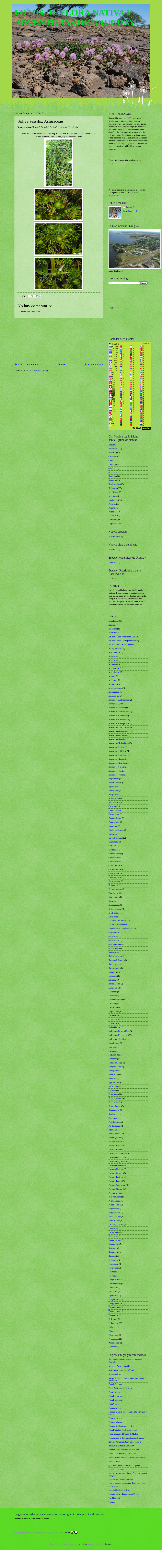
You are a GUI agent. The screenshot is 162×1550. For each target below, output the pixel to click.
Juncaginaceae (114, 984)
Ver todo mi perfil (130, 211)
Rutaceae (112, 1256)
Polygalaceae (113, 1205)
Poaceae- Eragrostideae (117, 1161)
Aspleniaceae (113, 696)
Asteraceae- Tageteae (116, 771)
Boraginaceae (113, 794)
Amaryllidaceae (114, 648)
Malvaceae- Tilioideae (117, 1039)
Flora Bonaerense (115, 1396)
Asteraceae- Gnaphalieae (118, 731)
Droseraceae (113, 885)
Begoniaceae (113, 779)
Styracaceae (113, 1295)
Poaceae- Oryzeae (115, 1173)
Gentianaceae (113, 933)
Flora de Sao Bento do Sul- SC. (121, 1426)
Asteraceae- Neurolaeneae (118, 763)
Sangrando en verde (116, 1469)
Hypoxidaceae (114, 968)
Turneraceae (113, 1315)
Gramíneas (112, 472)
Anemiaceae (113, 656)
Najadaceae (113, 1086)
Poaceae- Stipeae (115, 1189)
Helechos (112, 480)
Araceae (111, 676)
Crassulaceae (113, 865)
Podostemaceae (114, 1197)
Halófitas (112, 476)
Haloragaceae (113, 952)
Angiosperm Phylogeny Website (121, 1370)
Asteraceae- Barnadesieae (118, 712)
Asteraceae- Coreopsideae (118, 723)
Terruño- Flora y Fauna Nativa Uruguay (124, 1494)
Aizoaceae (112, 629)
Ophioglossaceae (115, 1098)
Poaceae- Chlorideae (116, 1153)
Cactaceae (112, 806)
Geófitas (111, 468)
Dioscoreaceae (114, 881)
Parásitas (112, 508)
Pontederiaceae (114, 1216)
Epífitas (111, 464)
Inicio (61, 364)
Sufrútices (112, 520)
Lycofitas (112, 496)
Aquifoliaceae (114, 672)
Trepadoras (112, 524)
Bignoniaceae (113, 787)
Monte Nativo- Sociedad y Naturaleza (123, 1450)
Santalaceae (113, 1268)
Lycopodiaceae (114, 1019)
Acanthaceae (113, 621)
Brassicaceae (113, 798)
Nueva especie (114, 537)
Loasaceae (112, 1008)
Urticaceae (112, 1319)
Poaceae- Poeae (114, 1181)
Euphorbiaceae (114, 917)
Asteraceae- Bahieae (116, 708)
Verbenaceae (113, 1323)
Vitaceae (111, 1331)
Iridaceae (112, 972)
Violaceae (112, 1327)
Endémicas (112, 562)
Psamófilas (112, 512)
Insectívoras (113, 492)
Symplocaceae (114, 1299)
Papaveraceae (113, 1118)
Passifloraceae (114, 1122)
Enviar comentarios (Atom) (37, 371)
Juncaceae (112, 980)
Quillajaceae (113, 1236)
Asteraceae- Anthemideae (118, 700)
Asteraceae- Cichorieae (117, 720)
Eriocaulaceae (114, 905)
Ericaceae (112, 901)
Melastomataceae (115, 1055)
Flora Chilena (113, 1404)
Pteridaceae (113, 1232)
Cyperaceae (113, 873)
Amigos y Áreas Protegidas (119, 1366)
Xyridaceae (113, 1347)
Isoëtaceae (112, 976)
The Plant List (114, 1498)
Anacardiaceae (114, 652)
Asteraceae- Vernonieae (117, 775)
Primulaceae (113, 1228)
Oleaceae (112, 1090)
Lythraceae (112, 1023)
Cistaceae (112, 846)
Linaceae (112, 1003)
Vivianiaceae (113, 1339)
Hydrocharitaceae (115, 956)
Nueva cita (112, 549)
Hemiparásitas (114, 484)
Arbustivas (112, 449)
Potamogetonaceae (115, 1224)
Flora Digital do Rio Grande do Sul (122, 1430)
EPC (110, 578)
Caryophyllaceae (115, 838)
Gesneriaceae (113, 940)
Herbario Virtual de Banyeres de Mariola (124, 1442)
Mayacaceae (113, 1051)
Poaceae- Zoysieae (115, 1193)
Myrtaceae (112, 1082)
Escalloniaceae (114, 913)
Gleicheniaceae (114, 944)
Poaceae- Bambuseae (116, 1146)
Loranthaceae (113, 1015)
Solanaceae (112, 1291)
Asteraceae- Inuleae (116, 747)
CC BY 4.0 (69, 1532)
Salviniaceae (113, 1264)
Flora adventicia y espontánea (120, 929)
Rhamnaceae (113, 1244)
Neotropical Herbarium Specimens (122, 1454)
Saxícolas (112, 516)
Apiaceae (112, 664)
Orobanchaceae (114, 1106)
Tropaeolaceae (114, 1311)
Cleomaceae (113, 850)
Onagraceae (113, 1094)
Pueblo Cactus (114, 1462)
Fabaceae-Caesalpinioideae (119, 921)
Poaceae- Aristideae (116, 1142)
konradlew (83, 1544)
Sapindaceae (113, 1272)
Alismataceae (113, 633)
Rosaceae (112, 1248)
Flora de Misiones (115, 1422)
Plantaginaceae (114, 1134)
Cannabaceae (113, 822)
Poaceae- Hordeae (115, 1165)
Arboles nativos (114, 1374)
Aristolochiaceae (115, 688)
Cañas (110, 461)
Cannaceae (112, 826)
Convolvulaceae (114, 861)
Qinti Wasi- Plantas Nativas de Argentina (124, 1465)
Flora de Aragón (115, 1408)
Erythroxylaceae (115, 909)
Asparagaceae (114, 692)
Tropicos (112, 1502)
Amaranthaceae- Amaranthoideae (121, 637)
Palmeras (112, 504)
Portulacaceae (114, 1221)
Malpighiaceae (114, 1027)
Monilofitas (113, 500)
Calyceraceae (113, 814)
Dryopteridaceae (115, 889)
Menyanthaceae (114, 1067)
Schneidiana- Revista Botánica (120, 1480)
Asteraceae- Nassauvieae (118, 759)
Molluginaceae (114, 1071)
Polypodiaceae (114, 1213)
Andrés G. (130, 207)
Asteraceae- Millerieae (117, 751)
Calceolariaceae (114, 810)
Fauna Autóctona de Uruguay (120, 1388)
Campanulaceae (114, 818)
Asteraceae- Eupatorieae (118, 727)
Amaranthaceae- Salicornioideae (121, 645)
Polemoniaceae (114, 1201)
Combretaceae (114, 854)
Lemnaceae (113, 996)
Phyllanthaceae (114, 1126)
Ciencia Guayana (115, 1384)
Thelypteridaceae (115, 1303)
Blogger (108, 1544)
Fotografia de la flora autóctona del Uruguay (126, 1438)
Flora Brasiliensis (115, 1400)
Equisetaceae (113, 897)
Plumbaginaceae (115, 1138)
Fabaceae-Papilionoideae (118, 925)
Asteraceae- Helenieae (117, 739)
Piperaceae (112, 1130)
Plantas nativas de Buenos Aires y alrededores (126, 1458)
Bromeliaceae (113, 802)
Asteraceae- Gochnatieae (118, 735)
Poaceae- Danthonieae (117, 1157)
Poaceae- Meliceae (116, 1169)
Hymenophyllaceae (116, 960)
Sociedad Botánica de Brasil (119, 1490)
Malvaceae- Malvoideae (118, 1035)
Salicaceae (112, 1260)
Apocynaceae (113, 668)
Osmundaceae (114, 1110)
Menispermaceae (115, 1063)
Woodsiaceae (113, 1343)
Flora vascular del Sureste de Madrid (123, 1434)
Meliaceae (112, 1059)
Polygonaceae (114, 1209)
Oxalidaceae (113, 1114)
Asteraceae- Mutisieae (117, 755)
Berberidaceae (114, 783)
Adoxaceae (112, 625)
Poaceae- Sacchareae (116, 1185)
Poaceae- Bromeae (115, 1149)
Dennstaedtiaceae (115, 877)
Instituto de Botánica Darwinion (121, 1446)
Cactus (111, 456)
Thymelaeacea (114, 1307)
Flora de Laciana (115, 1418)
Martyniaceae (113, 1047)
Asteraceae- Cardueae (117, 716)
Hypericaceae (113, 964)
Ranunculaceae (114, 1240)
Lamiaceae (112, 988)
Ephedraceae (113, 893)
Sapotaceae (112, 1276)
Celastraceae (113, 842)
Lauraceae (112, 992)
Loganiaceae (113, 1011)
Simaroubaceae (114, 1284)
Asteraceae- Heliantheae (118, 743)
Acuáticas (112, 445)
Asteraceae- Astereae (116, 704)
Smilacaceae (113, 1288)
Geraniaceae (113, 936)
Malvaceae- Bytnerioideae (118, 1031)
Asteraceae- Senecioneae (118, 767)
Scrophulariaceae (115, 1280)
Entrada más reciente (26, 364)
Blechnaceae (113, 791)
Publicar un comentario (30, 311)
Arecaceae (112, 684)
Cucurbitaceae (114, 869)
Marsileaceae (113, 1043)
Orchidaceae (113, 1102)
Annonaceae (113, 660)
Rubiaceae (112, 1252)
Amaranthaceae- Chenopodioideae (122, 641)
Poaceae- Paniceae (115, 1177)
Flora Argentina (114, 1392)
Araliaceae (112, 680)
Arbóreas (112, 453)
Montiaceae (113, 1075)
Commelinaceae (114, 858)
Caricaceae (112, 834)
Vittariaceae (113, 1335)
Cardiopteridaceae (115, 830)
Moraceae (112, 1078)
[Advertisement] (58, 340)
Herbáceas (112, 488)
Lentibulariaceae (115, 1000)
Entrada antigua (94, 364)
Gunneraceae (113, 948)
